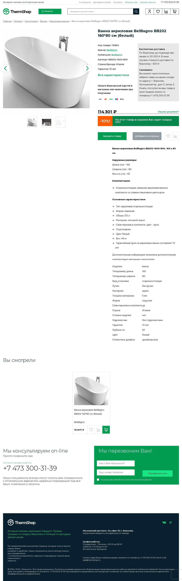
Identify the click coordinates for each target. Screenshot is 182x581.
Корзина (175, 11)
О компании (85, 2)
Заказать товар (112, 136)
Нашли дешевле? (168, 111)
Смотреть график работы (17, 462)
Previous (5, 68)
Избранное (158, 11)
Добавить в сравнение (175, 136)
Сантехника (31, 21)
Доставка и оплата (102, 2)
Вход (149, 11)
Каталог (47, 11)
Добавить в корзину (147, 136)
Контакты (117, 2)
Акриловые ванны (59, 21)
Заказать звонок (148, 2)
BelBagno (111, 50)
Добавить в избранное (168, 136)
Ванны (43, 21)
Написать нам (131, 2)
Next (87, 68)
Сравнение (166, 11)
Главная (7, 21)
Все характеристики (113, 75)
